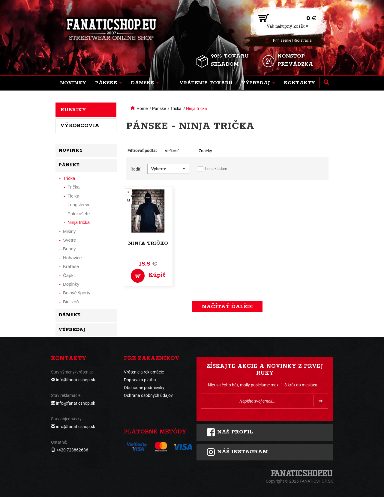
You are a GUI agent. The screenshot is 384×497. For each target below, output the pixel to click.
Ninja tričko (148, 243)
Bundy (69, 248)
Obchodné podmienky (144, 387)
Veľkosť (172, 150)
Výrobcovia (79, 125)
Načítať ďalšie (227, 306)
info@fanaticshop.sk (75, 379)
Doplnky (71, 284)
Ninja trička (196, 108)
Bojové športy (76, 292)
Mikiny (69, 231)
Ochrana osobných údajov (148, 395)
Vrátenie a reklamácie (144, 372)
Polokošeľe (79, 213)
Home (142, 108)
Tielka (73, 195)
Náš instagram (237, 452)
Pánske (159, 108)
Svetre (69, 240)
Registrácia (303, 40)
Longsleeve (79, 204)
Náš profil (229, 432)
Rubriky (73, 109)
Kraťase (71, 266)
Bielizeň (71, 301)
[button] (108, 83)
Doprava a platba (140, 379)
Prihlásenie (282, 40)
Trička (176, 108)
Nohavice (72, 257)
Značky (205, 150)
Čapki (68, 275)
